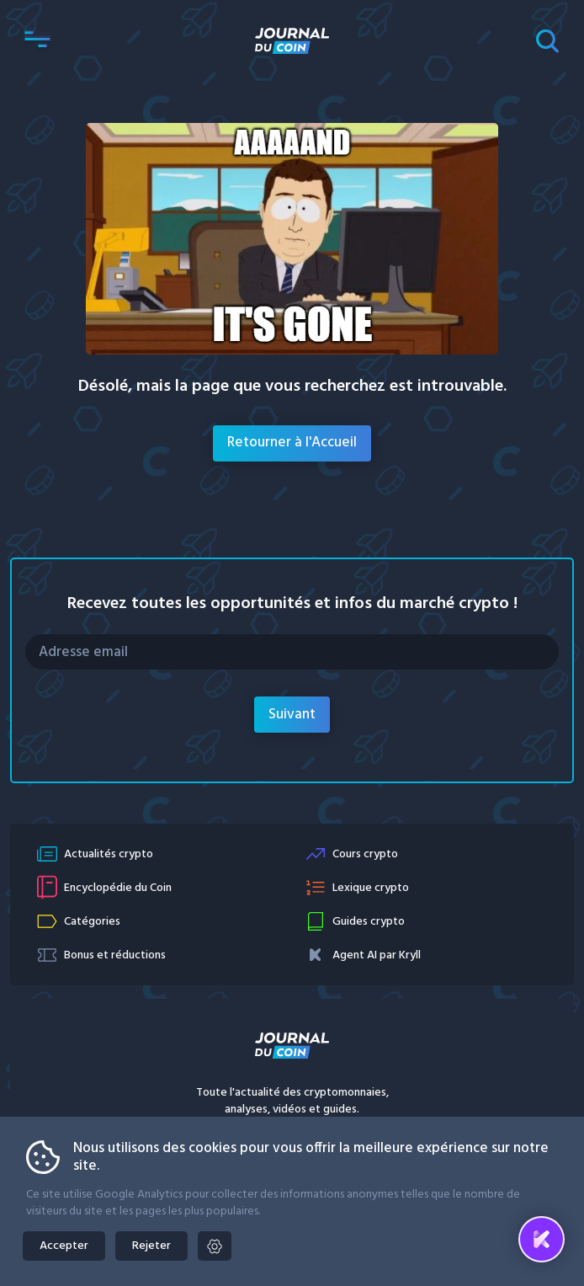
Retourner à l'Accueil (292, 442)
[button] (37, 40)
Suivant (292, 714)
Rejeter (151, 1246)
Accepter (64, 1246)
